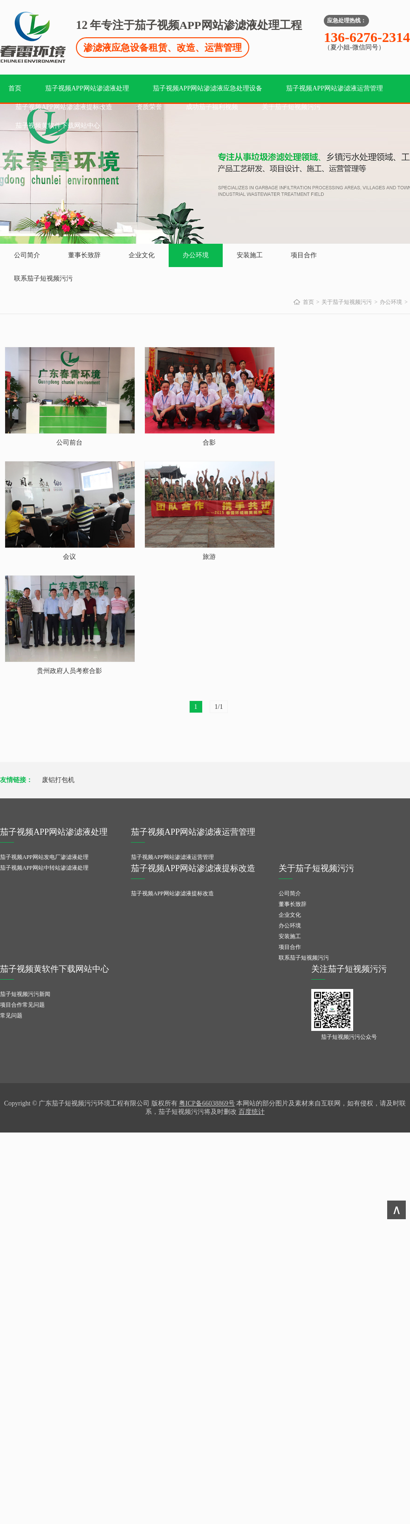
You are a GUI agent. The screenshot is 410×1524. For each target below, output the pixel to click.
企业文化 (142, 255)
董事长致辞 (84, 255)
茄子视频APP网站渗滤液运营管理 (334, 88)
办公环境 (196, 255)
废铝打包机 (58, 779)
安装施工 (250, 255)
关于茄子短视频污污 (291, 106)
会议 (69, 556)
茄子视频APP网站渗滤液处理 (87, 88)
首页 (14, 88)
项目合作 (304, 255)
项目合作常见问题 (22, 1005)
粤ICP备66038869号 (207, 1103)
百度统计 (252, 1111)
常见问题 (11, 1015)
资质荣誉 (149, 106)
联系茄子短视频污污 (43, 278)
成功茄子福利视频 (212, 106)
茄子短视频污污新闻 (25, 994)
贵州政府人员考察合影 (69, 670)
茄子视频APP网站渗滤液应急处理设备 (208, 88)
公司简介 (27, 255)
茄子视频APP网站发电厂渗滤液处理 (44, 857)
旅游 (209, 556)
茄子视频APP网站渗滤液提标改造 (63, 106)
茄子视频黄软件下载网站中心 (57, 125)
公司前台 (69, 442)
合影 (209, 442)
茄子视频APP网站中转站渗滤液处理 (44, 868)
